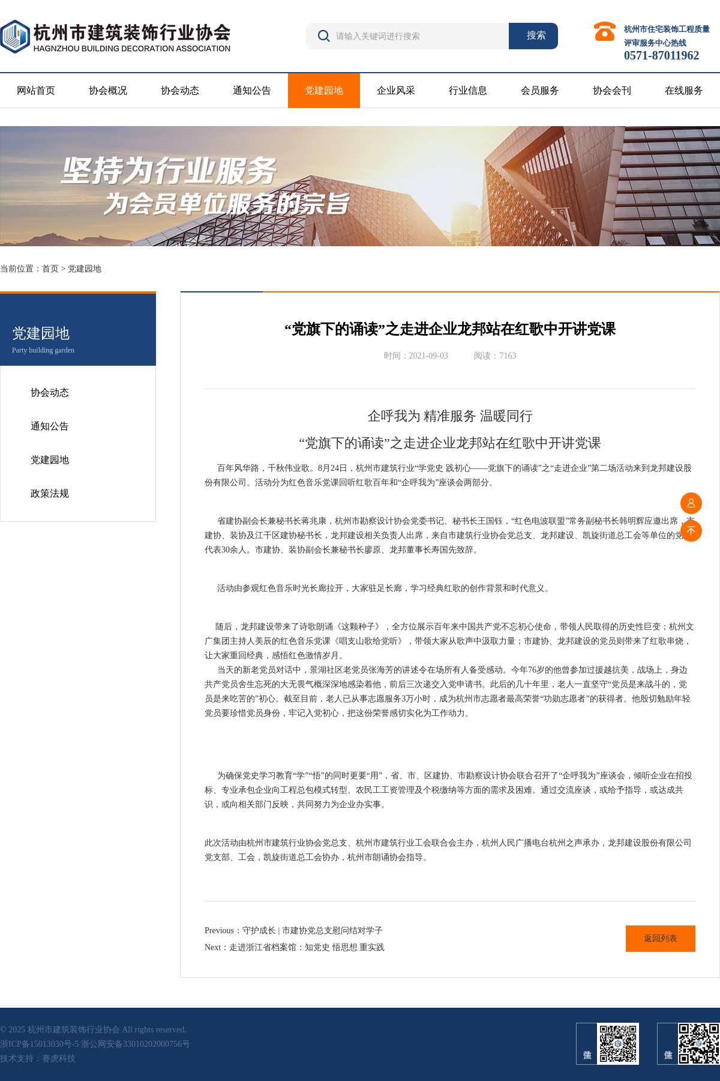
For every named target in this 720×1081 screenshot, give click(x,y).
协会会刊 (612, 90)
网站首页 (36, 90)
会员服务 (540, 90)
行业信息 (468, 90)
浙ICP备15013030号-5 (39, 1044)
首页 (50, 268)
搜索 (536, 35)
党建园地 (324, 90)
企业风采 (396, 90)
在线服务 (684, 90)
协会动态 (180, 90)
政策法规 (50, 493)
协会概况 (108, 90)
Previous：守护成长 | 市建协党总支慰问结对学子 (294, 930)
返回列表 (660, 938)
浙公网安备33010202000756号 (135, 1044)
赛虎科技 (59, 1058)
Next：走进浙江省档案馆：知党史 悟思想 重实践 (295, 947)
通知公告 (252, 90)
